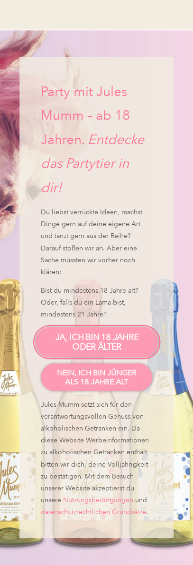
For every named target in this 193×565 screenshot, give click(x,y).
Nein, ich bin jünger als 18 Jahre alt (97, 377)
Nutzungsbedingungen (98, 500)
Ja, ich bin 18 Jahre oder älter (96, 342)
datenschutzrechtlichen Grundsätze (93, 512)
